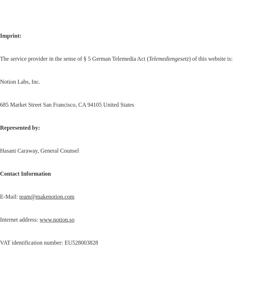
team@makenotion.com (46, 197)
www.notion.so (57, 220)
